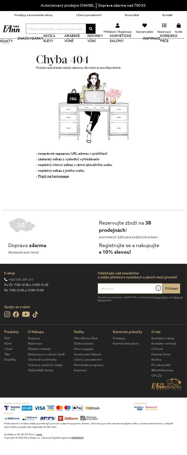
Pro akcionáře (161, 378)
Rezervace (35, 357)
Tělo (7, 368)
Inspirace (153, 45)
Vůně (7, 357)
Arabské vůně (81, 45)
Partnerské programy (89, 378)
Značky (32, 45)
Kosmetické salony (130, 45)
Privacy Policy (161, 311)
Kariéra (156, 373)
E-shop (9, 286)
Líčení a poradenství (89, 15)
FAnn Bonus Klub (86, 352)
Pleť (7, 352)
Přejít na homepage (53, 189)
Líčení (8, 362)
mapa (39, 448)
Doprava (34, 352)
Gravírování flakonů (87, 368)
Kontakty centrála (163, 357)
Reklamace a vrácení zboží (46, 368)
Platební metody (39, 362)
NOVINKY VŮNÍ (103, 45)
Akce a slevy (60, 45)
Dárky (44, 45)
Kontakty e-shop (162, 352)
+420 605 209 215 (20, 293)
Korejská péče (173, 45)
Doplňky (10, 373)
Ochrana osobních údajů (45, 378)
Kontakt (167, 15)
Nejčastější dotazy (40, 383)
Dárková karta (84, 357)
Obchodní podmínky (42, 373)
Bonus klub (132, 15)
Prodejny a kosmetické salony (33, 15)
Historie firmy (161, 368)
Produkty (17, 45)
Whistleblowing (162, 383)
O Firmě (157, 362)
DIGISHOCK (78, 451)
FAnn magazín (84, 362)
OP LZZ (156, 389)
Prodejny (119, 352)
